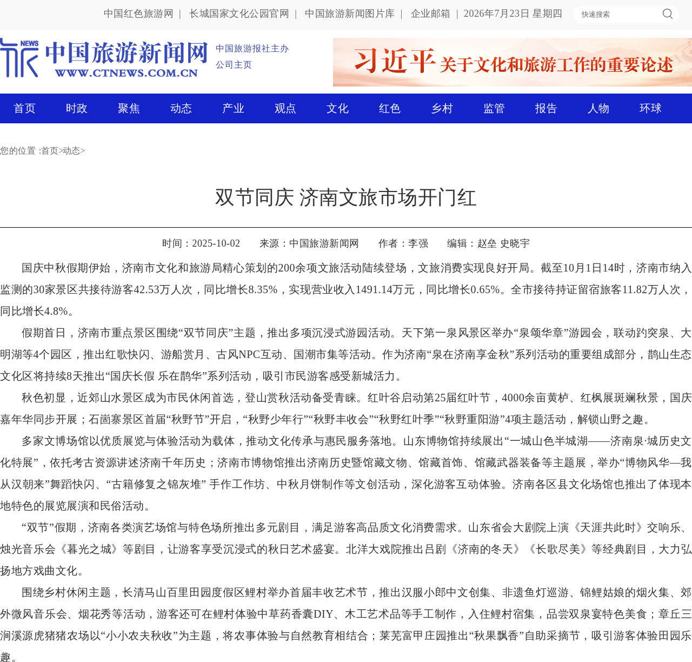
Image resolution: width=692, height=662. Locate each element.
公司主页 (234, 64)
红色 (390, 108)
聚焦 (129, 108)
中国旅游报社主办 (252, 48)
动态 (181, 108)
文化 (338, 108)
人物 (599, 108)
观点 (286, 108)
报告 (546, 108)
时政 (77, 108)
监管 (494, 108)
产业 (233, 108)
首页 (25, 108)
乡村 (442, 108)
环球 (651, 108)
